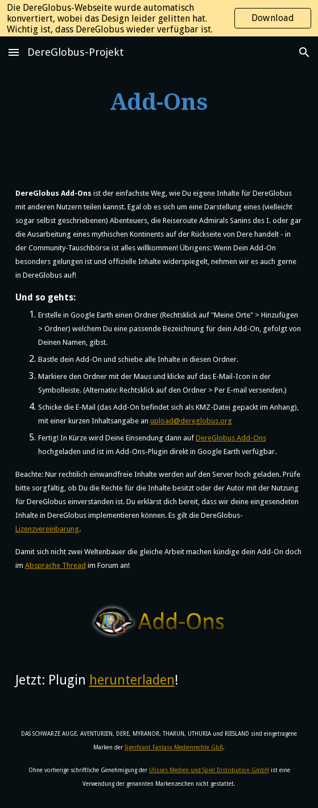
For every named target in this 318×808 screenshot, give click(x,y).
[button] (13, 52)
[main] (159, 102)
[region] (159, 18)
